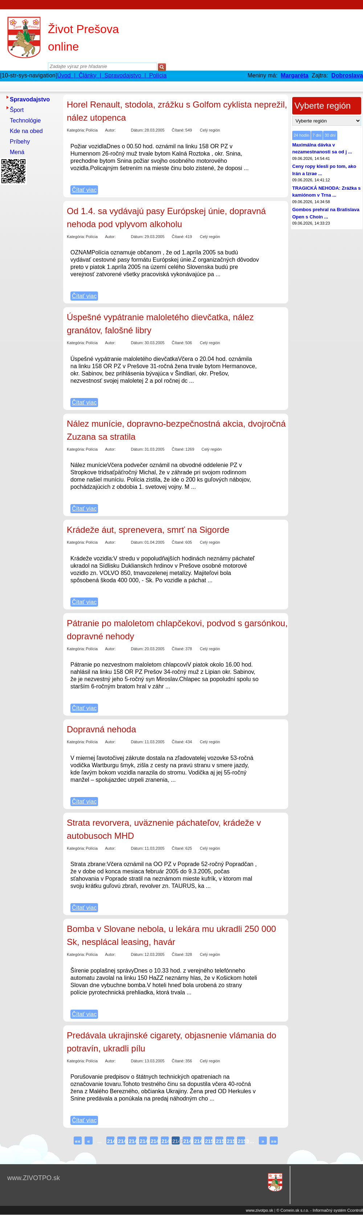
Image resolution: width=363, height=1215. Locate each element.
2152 (230, 1141)
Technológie (25, 120)
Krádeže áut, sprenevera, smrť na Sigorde (148, 530)
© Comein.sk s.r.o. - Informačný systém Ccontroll (319, 1210)
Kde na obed (26, 131)
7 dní (317, 135)
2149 (197, 1141)
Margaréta (294, 75)
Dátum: (137, 130)
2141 (110, 1141)
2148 (187, 1141)
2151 (219, 1141)
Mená (17, 152)
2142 (121, 1141)
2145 (154, 1141)
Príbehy (20, 141)
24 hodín (301, 135)
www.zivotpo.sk (259, 1210)
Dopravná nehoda (101, 729)
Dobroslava (347, 75)
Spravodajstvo (30, 99)
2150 (208, 1141)
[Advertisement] (29, 296)
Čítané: (178, 130)
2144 (143, 1141)
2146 (165, 1141)
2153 (241, 1141)
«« (78, 1141)
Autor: (110, 130)
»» (274, 1141)
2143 (132, 1141)
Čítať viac (84, 190)
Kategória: (76, 130)
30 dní (330, 135)
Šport (17, 110)
